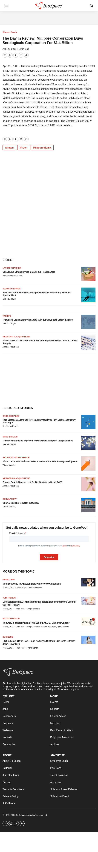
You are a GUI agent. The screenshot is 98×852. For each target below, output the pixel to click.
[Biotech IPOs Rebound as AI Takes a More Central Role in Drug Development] (88, 463)
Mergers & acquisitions (16, 337)
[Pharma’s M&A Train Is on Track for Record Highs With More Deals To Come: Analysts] (88, 343)
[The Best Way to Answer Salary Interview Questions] (88, 582)
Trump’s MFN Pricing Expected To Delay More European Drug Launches (38, 440)
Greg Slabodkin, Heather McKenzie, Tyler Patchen (48, 627)
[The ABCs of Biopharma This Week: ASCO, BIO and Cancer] (88, 622)
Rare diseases (11, 416)
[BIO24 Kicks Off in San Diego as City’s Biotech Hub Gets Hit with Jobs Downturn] (88, 640)
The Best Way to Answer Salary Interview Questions (32, 583)
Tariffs (7, 316)
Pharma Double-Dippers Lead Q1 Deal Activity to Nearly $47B (32, 482)
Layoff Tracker (12, 268)
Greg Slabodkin (33, 609)
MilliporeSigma (42, 147)
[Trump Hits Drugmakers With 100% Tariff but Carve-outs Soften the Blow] (88, 322)
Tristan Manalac (9, 465)
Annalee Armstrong (11, 347)
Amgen (9, 147)
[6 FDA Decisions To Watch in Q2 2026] (88, 505)
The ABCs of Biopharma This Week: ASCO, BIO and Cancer (36, 622)
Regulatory (10, 499)
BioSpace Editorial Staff (12, 276)
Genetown (8, 579)
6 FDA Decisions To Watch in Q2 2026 (21, 503)
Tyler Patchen (32, 648)
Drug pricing (10, 437)
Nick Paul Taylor (9, 299)
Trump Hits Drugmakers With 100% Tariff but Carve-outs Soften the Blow (38, 320)
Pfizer (23, 147)
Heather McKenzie (10, 426)
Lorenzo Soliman (35, 587)
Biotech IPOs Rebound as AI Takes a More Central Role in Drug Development (40, 461)
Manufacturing (12, 289)
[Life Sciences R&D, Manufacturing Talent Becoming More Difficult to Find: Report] (88, 601)
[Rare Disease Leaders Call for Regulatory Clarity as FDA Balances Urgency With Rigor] (88, 422)
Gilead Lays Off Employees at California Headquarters (29, 272)
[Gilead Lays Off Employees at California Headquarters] (88, 274)
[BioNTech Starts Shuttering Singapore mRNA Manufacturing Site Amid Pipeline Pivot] (88, 295)
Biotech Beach (10, 32)
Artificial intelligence (16, 457)
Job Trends (9, 598)
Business (8, 637)
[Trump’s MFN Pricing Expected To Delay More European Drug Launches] (88, 443)
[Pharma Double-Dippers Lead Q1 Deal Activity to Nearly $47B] (88, 484)
